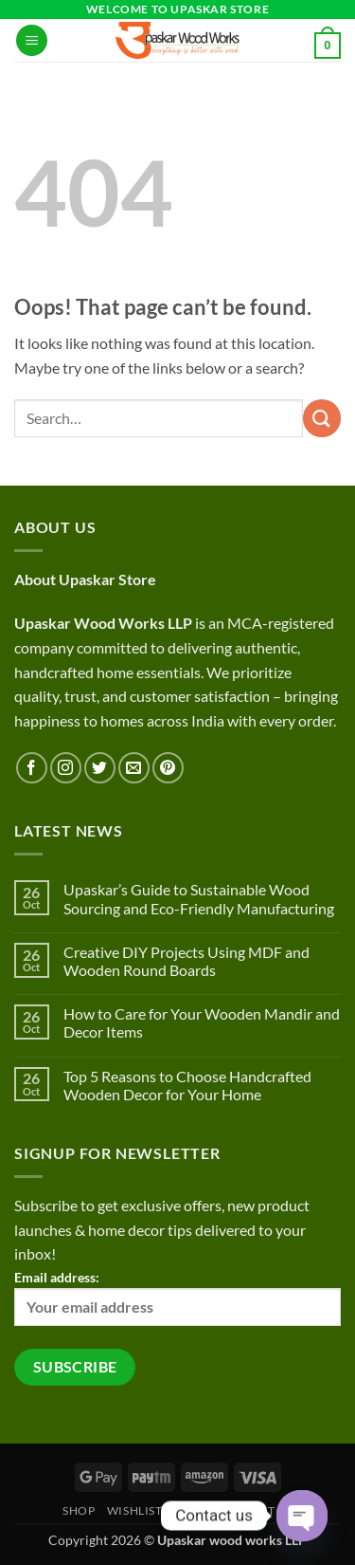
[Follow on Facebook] (31, 767)
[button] (31, 40)
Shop (78, 1510)
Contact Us (255, 1510)
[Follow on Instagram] (65, 767)
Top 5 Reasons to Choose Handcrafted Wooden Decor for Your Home (187, 1085)
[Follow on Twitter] (99, 767)
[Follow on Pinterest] (168, 767)
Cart (189, 1510)
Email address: (177, 1297)
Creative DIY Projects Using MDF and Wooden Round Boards (186, 961)
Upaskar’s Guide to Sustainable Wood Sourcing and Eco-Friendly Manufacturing (198, 898)
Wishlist (135, 1510)
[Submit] (322, 417)
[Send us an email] (134, 767)
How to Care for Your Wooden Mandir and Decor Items (201, 1022)
